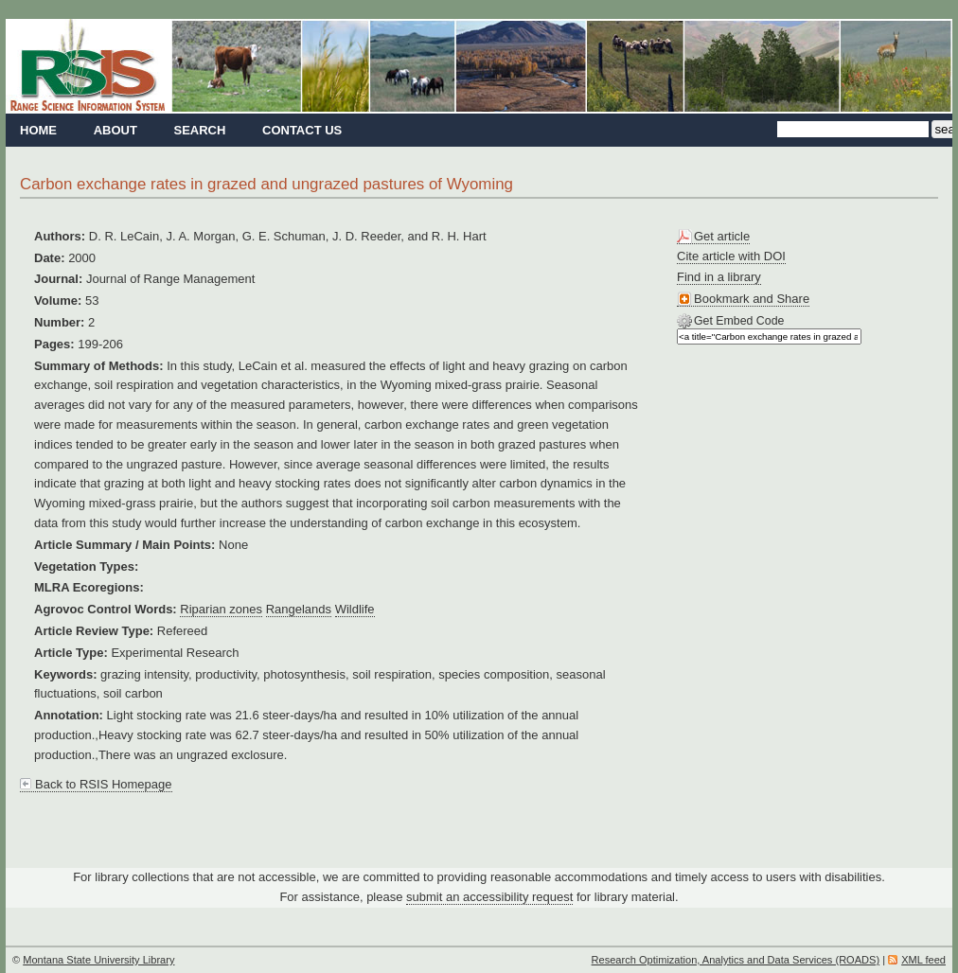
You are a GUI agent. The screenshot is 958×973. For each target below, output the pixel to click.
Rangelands (298, 609)
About (115, 130)
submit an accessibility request (489, 897)
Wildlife (355, 609)
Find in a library (719, 277)
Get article (722, 236)
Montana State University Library (98, 959)
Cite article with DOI (731, 256)
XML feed (923, 959)
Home (38, 130)
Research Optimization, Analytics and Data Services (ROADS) (736, 959)
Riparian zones (221, 609)
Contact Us (302, 130)
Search (199, 130)
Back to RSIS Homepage (103, 784)
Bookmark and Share (751, 299)
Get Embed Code (739, 320)
